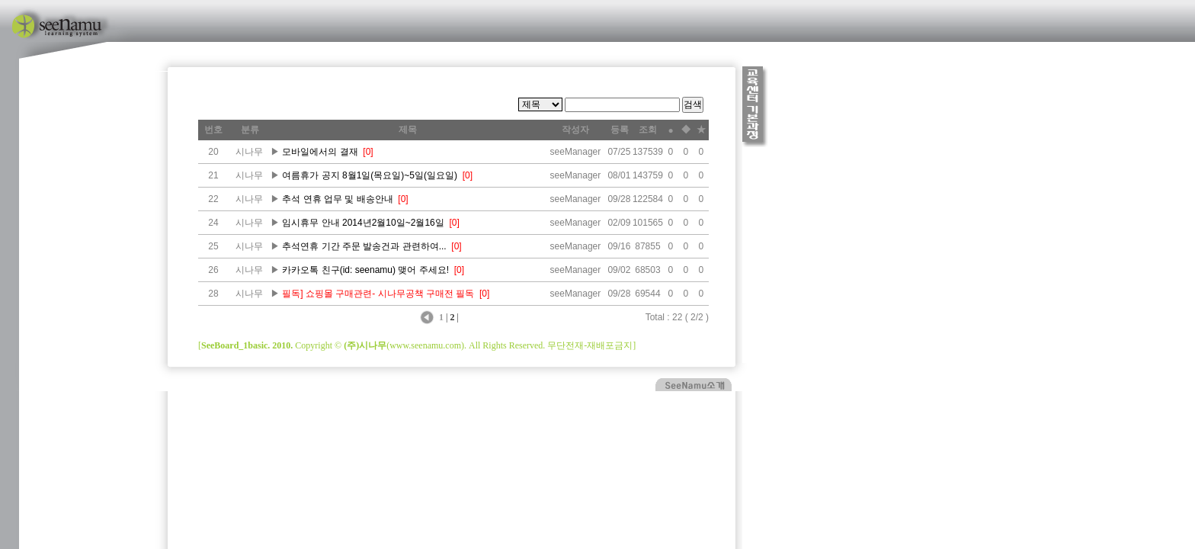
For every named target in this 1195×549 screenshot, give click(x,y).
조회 (648, 129)
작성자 (575, 129)
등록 (619, 129)
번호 (213, 129)
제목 (408, 129)
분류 (250, 129)
